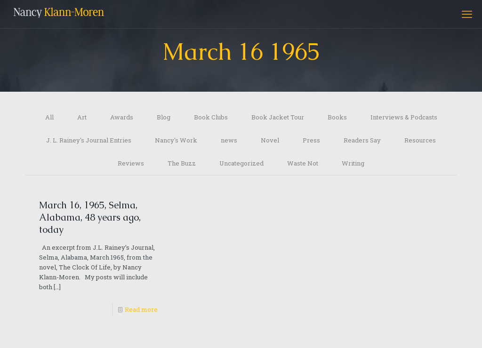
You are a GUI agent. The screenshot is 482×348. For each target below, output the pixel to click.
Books (337, 117)
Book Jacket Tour (277, 117)
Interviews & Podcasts (403, 117)
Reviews (131, 163)
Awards (121, 117)
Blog (163, 117)
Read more (141, 309)
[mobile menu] (467, 14)
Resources (420, 140)
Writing (353, 163)
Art (82, 117)
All (49, 117)
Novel (270, 140)
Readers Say (362, 140)
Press (311, 140)
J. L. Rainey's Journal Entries (88, 140)
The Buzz (182, 163)
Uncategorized (241, 163)
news (229, 140)
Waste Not (302, 163)
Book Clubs (211, 117)
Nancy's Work (176, 140)
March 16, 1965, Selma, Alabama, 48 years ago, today (90, 217)
